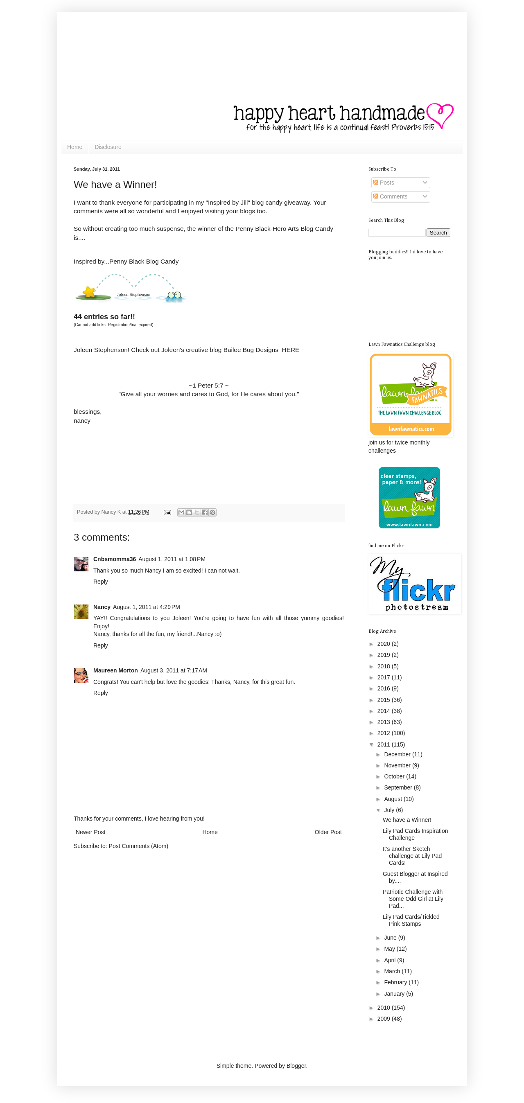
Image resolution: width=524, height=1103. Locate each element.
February (396, 982)
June (391, 937)
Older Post (328, 832)
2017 (384, 677)
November (398, 765)
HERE (291, 349)
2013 (384, 722)
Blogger (296, 1065)
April (390, 960)
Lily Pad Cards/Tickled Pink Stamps (411, 920)
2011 (384, 744)
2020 (384, 644)
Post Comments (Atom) (138, 846)
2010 (384, 1007)
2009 (384, 1018)
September (398, 787)
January (395, 993)
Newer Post (90, 832)
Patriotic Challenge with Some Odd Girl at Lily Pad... (413, 899)
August (393, 799)
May (390, 948)
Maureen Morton (115, 670)
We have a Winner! (407, 820)
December (398, 754)
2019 (384, 655)
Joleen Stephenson (134, 294)
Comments (390, 196)
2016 (384, 688)
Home (74, 147)
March (393, 971)
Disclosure (108, 147)
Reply (100, 581)
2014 (384, 711)
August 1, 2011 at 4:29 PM (146, 607)
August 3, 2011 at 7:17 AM (173, 670)
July (390, 810)
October (395, 776)
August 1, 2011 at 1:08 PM (172, 559)
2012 (384, 733)
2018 (384, 666)
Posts (383, 182)
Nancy (102, 607)
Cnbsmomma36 (114, 559)
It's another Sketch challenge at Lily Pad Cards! (412, 856)
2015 (384, 700)
